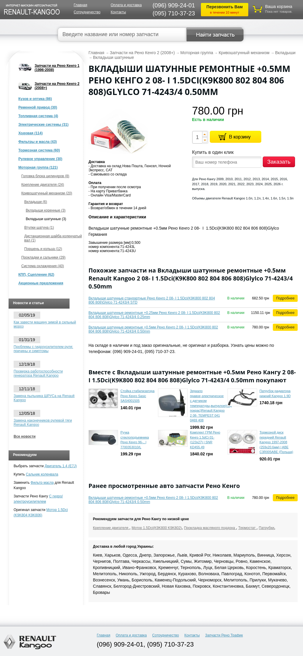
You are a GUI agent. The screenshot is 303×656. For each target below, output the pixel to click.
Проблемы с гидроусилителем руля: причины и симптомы (43, 349)
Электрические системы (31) (43, 125)
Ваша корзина (278, 6)
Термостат (247, 528)
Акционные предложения (40, 283)
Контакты (118, 12)
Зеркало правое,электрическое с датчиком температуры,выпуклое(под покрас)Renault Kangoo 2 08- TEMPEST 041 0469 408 (211, 405)
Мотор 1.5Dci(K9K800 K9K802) (157, 528)
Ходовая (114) (30, 133)
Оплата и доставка (126, 5)
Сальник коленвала (42, 474)
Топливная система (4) (38, 116)
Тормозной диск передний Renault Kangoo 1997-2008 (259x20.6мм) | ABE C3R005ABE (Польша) (276, 442)
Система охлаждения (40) (42, 266)
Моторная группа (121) (38, 167)
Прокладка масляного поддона (210, 528)
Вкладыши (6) (35, 202)
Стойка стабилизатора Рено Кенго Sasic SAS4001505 (137, 395)
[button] (204, 134)
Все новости (25, 436)
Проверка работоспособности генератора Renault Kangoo (38, 373)
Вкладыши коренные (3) (45, 210)
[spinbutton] (197, 137)
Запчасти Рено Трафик (224, 635)
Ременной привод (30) (37, 107)
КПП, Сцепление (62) (36, 275)
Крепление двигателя (111, 528)
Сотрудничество (87, 12)
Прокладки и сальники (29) (43, 257)
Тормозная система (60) (39, 150)
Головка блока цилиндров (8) (45, 176)
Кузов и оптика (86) (35, 99)
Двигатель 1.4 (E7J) (61, 466)
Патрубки (266, 528)
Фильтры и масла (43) (37, 142)
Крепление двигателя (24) (42, 185)
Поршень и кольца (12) (43, 249)
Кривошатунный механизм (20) (46, 193)
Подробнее (285, 298)
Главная (80, 5)
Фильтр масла (42, 483)
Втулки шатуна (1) (39, 227)
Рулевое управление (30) (40, 159)
